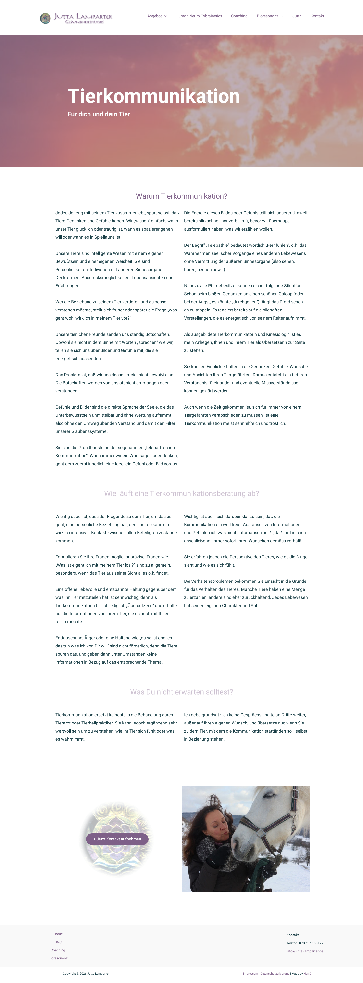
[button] (117, 839)
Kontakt (318, 16)
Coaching (244, 16)
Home (58, 934)
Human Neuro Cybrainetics (205, 16)
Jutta (298, 16)
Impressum (250, 973)
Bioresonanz (273, 16)
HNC (58, 942)
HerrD (307, 973)
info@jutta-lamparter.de (305, 951)
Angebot (164, 16)
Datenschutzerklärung (274, 973)
